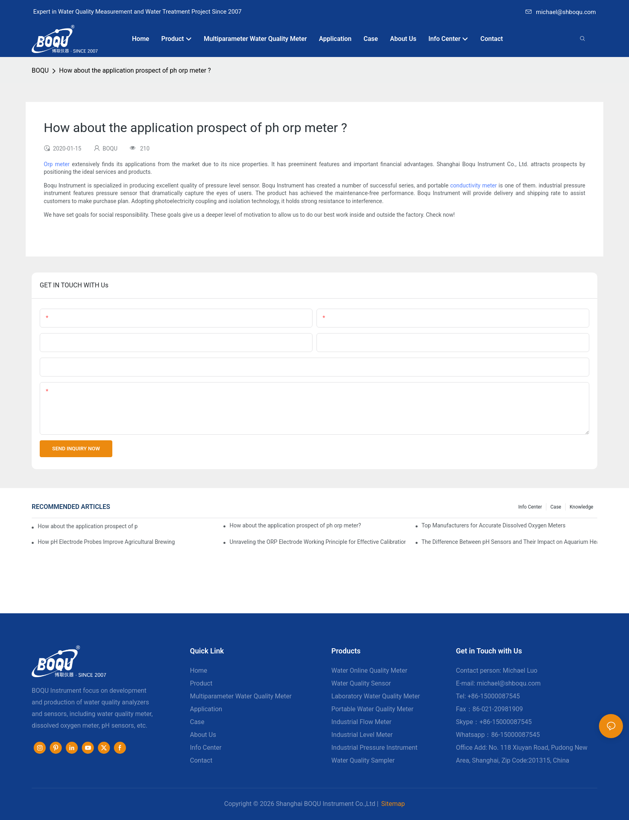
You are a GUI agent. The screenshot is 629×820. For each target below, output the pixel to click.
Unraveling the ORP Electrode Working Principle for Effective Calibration (317, 542)
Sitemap (393, 804)
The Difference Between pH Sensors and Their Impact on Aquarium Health (509, 542)
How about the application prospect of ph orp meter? (295, 525)
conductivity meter (473, 185)
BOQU (40, 70)
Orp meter (57, 164)
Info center (530, 507)
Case (555, 507)
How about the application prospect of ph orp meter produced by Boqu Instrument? (88, 526)
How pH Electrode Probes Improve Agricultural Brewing (106, 542)
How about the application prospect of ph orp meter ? (135, 70)
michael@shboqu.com (561, 12)
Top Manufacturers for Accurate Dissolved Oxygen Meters (494, 525)
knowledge (581, 507)
